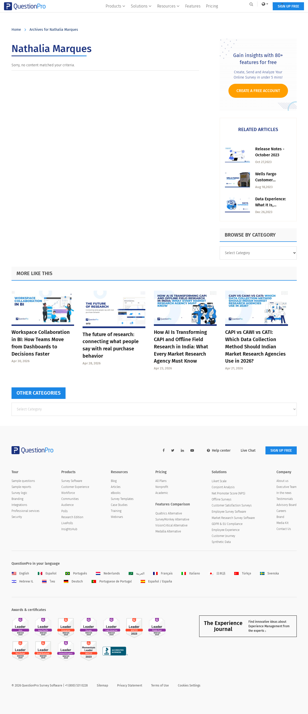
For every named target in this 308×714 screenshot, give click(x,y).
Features (192, 14)
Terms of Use (160, 685)
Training (116, 511)
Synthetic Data (221, 542)
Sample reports (21, 487)
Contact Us (283, 529)
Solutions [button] (141, 14)
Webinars (117, 517)
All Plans (161, 481)
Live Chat (248, 450)
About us (282, 481)
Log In (290, 4)
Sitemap (102, 685)
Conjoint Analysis (223, 487)
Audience (67, 505)
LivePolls (67, 523)
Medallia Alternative (168, 531)
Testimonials (284, 499)
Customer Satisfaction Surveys (232, 505)
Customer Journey (223, 536)
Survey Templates (122, 499)
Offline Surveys (221, 499)
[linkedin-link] (182, 450)
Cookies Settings (189, 685)
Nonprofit (161, 487)
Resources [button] (168, 14)
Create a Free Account (258, 90)
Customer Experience (75, 487)
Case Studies (119, 505)
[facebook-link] (164, 450)
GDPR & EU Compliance (227, 524)
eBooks (116, 493)
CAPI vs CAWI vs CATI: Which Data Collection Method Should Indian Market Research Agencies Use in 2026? (255, 346)
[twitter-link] (172, 450)
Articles (116, 487)
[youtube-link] (192, 450)
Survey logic (19, 493)
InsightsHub (69, 529)
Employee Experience (225, 530)
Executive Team (286, 487)
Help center (219, 450)
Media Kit (282, 523)
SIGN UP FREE (281, 14)
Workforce (68, 493)
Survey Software (71, 481)
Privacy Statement (129, 685)
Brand (280, 517)
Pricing (212, 14)
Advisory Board (286, 505)
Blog (114, 481)
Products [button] (115, 14)
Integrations (19, 505)
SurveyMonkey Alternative (172, 519)
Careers (281, 511)
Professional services (26, 511)
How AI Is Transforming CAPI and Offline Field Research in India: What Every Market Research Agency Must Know (181, 346)
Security (17, 517)
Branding (17, 499)
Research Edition (72, 517)
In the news (283, 493)
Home (16, 30)
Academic (161, 493)
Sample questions (23, 481)
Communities (70, 499)
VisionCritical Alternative (171, 525)
